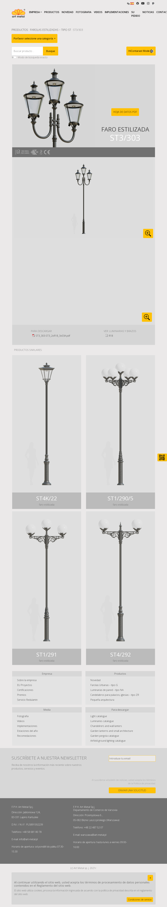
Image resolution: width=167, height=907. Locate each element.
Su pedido (135, 13)
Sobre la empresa (26, 680)
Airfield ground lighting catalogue (108, 740)
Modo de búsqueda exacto (33, 57)
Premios (21, 695)
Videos (98, 12)
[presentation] (132, 770)
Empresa (34, 12)
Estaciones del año (27, 731)
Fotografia (83, 12)
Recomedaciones (26, 735)
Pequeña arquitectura (102, 699)
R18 (111, 335)
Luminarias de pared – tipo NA (107, 690)
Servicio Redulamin (27, 699)
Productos (51, 12)
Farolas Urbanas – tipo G (104, 685)
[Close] (150, 878)
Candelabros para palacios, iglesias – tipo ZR (114, 695)
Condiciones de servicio (140, 899)
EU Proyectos (24, 685)
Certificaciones (25, 690)
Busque (50, 51)
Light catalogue (98, 716)
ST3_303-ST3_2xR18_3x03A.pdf (53, 335)
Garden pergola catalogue (104, 735)
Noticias (148, 12)
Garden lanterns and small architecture (111, 731)
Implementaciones (117, 12)
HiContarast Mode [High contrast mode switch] (141, 51)
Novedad (67, 12)
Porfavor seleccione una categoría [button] (34, 38)
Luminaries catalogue (102, 721)
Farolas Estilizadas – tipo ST (50, 30)
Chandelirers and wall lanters (106, 726)
